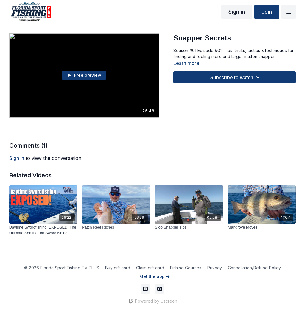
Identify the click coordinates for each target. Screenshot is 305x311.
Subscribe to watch (236, 77)
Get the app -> (155, 276)
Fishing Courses (185, 267)
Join (267, 12)
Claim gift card (150, 267)
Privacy (214, 267)
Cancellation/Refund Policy (254, 267)
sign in (16, 158)
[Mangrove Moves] (262, 227)
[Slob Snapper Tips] (189, 227)
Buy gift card (117, 267)
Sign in (236, 12)
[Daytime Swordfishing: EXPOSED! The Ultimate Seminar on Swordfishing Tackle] (43, 230)
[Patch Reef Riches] (116, 227)
